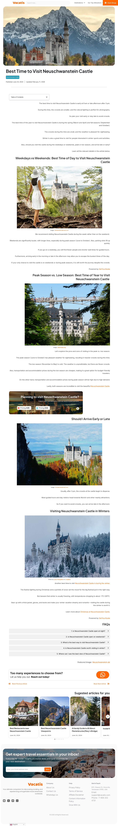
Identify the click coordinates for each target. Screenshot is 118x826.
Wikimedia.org (62, 347)
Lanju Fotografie (58, 579)
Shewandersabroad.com (61, 230)
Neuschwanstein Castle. (100, 386)
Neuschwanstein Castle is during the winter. (92, 583)
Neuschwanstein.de (101, 662)
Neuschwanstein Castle (12, 77)
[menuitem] (79, 3)
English (14, 824)
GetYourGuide (104, 269)
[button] (46, 97)
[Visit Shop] (110, 3)
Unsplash (68, 579)
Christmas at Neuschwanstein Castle (95, 612)
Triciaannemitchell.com (61, 487)
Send (47, 769)
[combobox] (47, 3)
